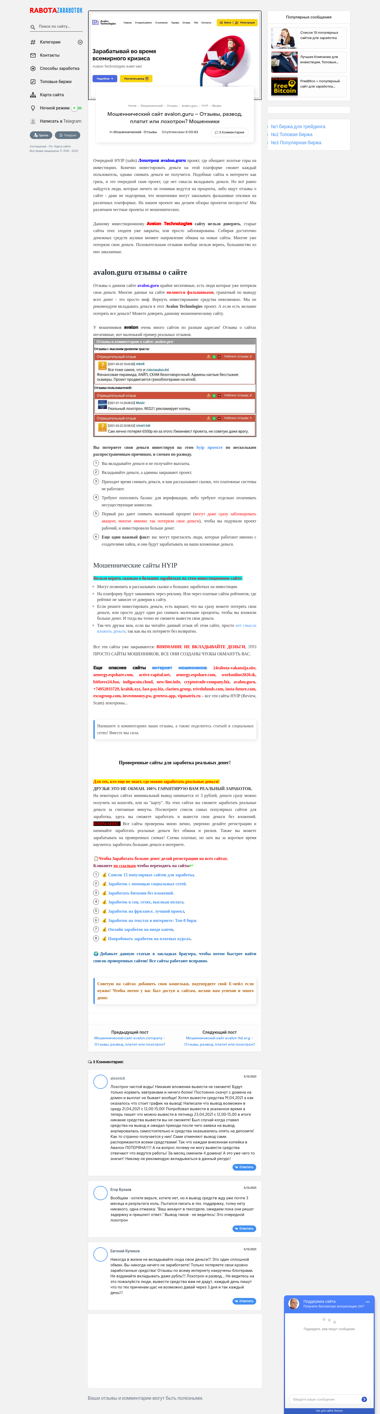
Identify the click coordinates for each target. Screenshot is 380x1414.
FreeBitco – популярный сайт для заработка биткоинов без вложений (321, 84)
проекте (214, 447)
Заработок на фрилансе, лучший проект (146, 911)
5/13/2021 (250, 1076)
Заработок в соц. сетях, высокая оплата (145, 902)
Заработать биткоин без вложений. (141, 893)
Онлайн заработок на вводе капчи (140, 929)
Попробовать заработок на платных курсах (149, 938)
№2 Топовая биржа (291, 134)
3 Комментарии (231, 132)
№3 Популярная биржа (296, 143)
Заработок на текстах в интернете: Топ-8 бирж (152, 920)
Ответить (246, 1167)
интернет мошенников (179, 667)
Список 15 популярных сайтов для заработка (151, 875)
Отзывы (150, 132)
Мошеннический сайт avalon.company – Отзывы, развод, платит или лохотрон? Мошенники (130, 1044)
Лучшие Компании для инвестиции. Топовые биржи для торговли (319, 60)
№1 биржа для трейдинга (298, 126)
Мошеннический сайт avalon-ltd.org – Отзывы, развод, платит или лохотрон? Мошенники (219, 1044)
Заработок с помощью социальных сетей (147, 884)
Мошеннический (127, 132)
